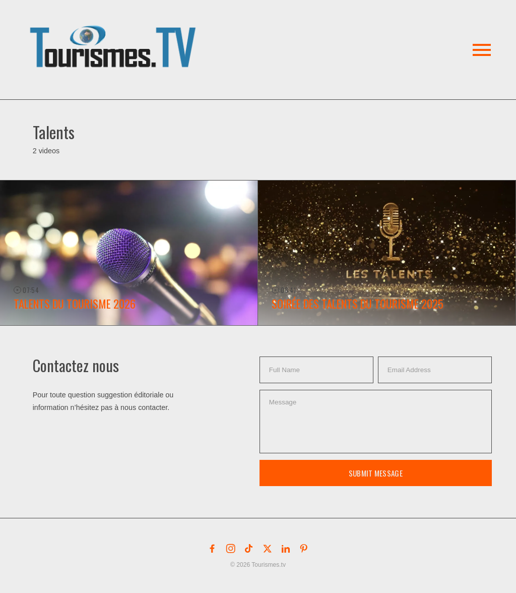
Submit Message (376, 473)
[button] (114, 34)
